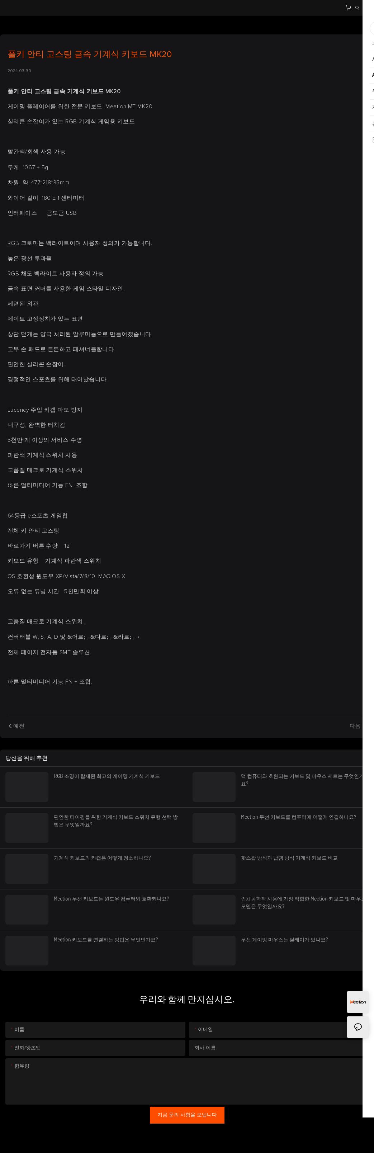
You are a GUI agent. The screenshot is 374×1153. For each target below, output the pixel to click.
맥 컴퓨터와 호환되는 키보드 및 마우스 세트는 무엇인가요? (302, 779)
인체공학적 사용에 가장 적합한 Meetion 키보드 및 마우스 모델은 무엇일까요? (303, 902)
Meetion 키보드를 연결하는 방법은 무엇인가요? (106, 939)
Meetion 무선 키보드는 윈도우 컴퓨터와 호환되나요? (111, 899)
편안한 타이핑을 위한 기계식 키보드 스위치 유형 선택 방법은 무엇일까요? (116, 820)
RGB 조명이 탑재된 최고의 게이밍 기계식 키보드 (107, 776)
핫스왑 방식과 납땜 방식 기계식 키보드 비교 (289, 858)
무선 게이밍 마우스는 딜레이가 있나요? (284, 939)
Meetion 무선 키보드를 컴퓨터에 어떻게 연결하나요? (298, 817)
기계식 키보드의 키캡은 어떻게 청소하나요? (102, 858)
